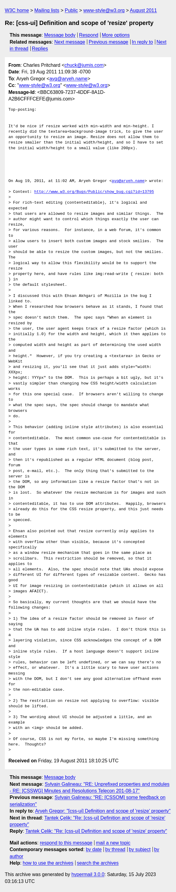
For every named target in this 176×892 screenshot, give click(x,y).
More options (116, 35)
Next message (69, 42)
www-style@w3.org (104, 10)
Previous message (108, 42)
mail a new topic (113, 842)
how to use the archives (48, 863)
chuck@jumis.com (83, 65)
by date (93, 849)
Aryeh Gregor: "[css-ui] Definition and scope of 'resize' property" (103, 810)
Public (71, 10)
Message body (60, 35)
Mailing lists (46, 10)
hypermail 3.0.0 (87, 874)
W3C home (17, 10)
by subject (139, 849)
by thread (115, 849)
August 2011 (143, 10)
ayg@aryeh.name (68, 78)
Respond (88, 35)
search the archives (98, 863)
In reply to (142, 42)
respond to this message (66, 842)
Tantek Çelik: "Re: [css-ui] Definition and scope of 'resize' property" (96, 831)
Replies (40, 48)
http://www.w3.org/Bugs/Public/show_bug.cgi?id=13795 (94, 192)
